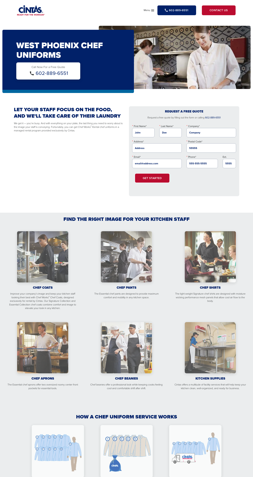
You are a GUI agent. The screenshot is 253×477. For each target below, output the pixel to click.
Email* (137, 157)
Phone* (192, 157)
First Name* (140, 126)
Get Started (152, 178)
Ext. (225, 157)
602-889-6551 (52, 73)
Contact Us (219, 10)
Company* (194, 126)
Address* (139, 141)
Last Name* (167, 126)
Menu (149, 10)
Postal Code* (195, 141)
